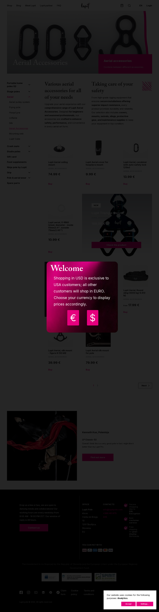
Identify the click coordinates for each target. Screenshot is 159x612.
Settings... (145, 604)
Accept (128, 604)
